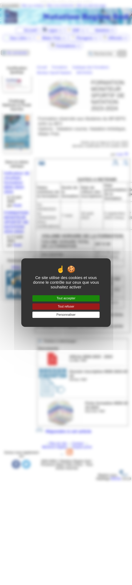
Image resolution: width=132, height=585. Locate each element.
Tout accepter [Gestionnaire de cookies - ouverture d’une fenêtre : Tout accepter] (66, 298)
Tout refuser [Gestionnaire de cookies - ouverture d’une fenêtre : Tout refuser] (66, 306)
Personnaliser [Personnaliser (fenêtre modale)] (66, 314)
